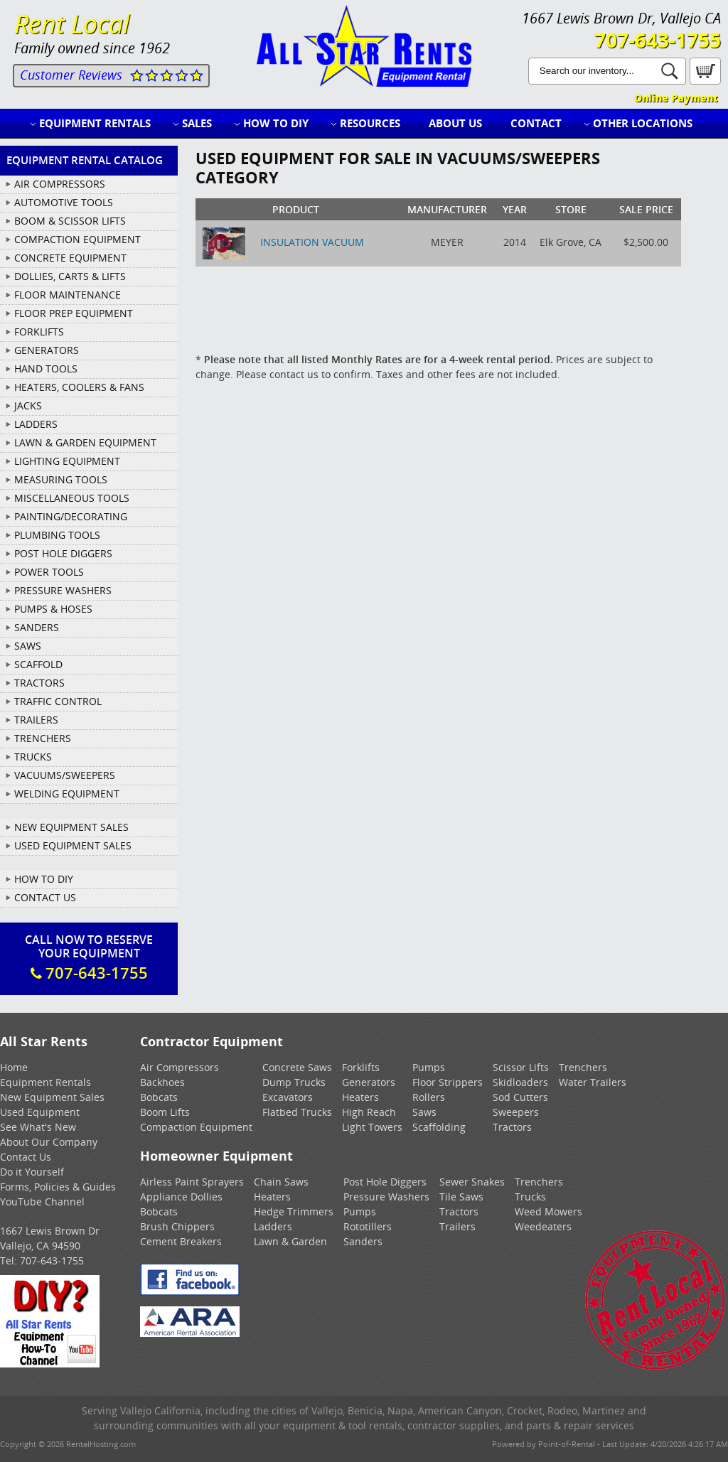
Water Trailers (592, 1082)
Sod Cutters (520, 1097)
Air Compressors (179, 1067)
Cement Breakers (181, 1241)
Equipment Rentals (95, 123)
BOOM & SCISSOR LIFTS (70, 220)
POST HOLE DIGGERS (63, 553)
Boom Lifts (165, 1112)
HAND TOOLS (45, 368)
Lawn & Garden (290, 1241)
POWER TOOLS (49, 572)
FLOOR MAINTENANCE (67, 294)
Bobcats (159, 1097)
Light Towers (372, 1127)
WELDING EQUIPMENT (66, 793)
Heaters (360, 1097)
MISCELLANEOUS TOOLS (71, 498)
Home (14, 1067)
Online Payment (675, 97)
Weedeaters (543, 1226)
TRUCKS (33, 756)
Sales (197, 123)
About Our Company (48, 1142)
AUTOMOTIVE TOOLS (63, 202)
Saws (424, 1112)
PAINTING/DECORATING (70, 516)
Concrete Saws (297, 1067)
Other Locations (642, 123)
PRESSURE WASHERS (63, 590)
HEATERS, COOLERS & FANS (79, 387)
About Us (455, 123)
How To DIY (43, 879)
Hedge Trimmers (293, 1211)
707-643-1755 (657, 39)
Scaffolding (439, 1127)
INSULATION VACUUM (312, 242)
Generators (368, 1082)
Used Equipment (40, 1112)
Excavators (287, 1097)
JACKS (28, 405)
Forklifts (361, 1067)
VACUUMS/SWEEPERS (64, 775)
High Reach (369, 1112)
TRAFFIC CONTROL (58, 701)
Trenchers (583, 1067)
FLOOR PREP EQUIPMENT (73, 313)
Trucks (530, 1196)
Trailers (457, 1226)
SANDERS (36, 627)
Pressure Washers (386, 1196)
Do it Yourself (32, 1171)
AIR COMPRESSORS (59, 183)
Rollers (428, 1097)
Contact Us (45, 897)
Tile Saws (461, 1196)
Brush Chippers (177, 1226)
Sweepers (516, 1112)
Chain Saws (281, 1181)
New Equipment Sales (71, 827)
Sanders (362, 1241)
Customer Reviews (71, 74)
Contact (536, 123)
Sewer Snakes (472, 1181)
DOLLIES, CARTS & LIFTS (70, 276)
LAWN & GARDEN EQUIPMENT (85, 442)
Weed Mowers (548, 1211)
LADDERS (36, 424)
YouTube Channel (42, 1201)
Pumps (428, 1067)
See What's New (38, 1127)
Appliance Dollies (181, 1196)
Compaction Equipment (196, 1127)
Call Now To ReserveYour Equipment (89, 957)
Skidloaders (520, 1082)
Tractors (512, 1127)
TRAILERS (36, 719)
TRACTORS (39, 682)
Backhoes (162, 1082)
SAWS (27, 645)
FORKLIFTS (39, 331)
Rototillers (367, 1226)
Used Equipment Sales (73, 845)
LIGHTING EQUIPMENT (67, 461)
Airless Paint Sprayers (192, 1181)
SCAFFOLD (38, 664)
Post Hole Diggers (385, 1181)
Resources (370, 123)
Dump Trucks (294, 1082)
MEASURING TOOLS (60, 479)
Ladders (273, 1226)
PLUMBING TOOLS (57, 535)
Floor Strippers (447, 1082)
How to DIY (276, 123)
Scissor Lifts (521, 1067)
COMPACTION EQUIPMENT (77, 239)
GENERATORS (46, 350)
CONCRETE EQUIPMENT (70, 257)
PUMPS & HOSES (53, 609)
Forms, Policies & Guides (58, 1186)
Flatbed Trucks (297, 1112)
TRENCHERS (42, 738)
